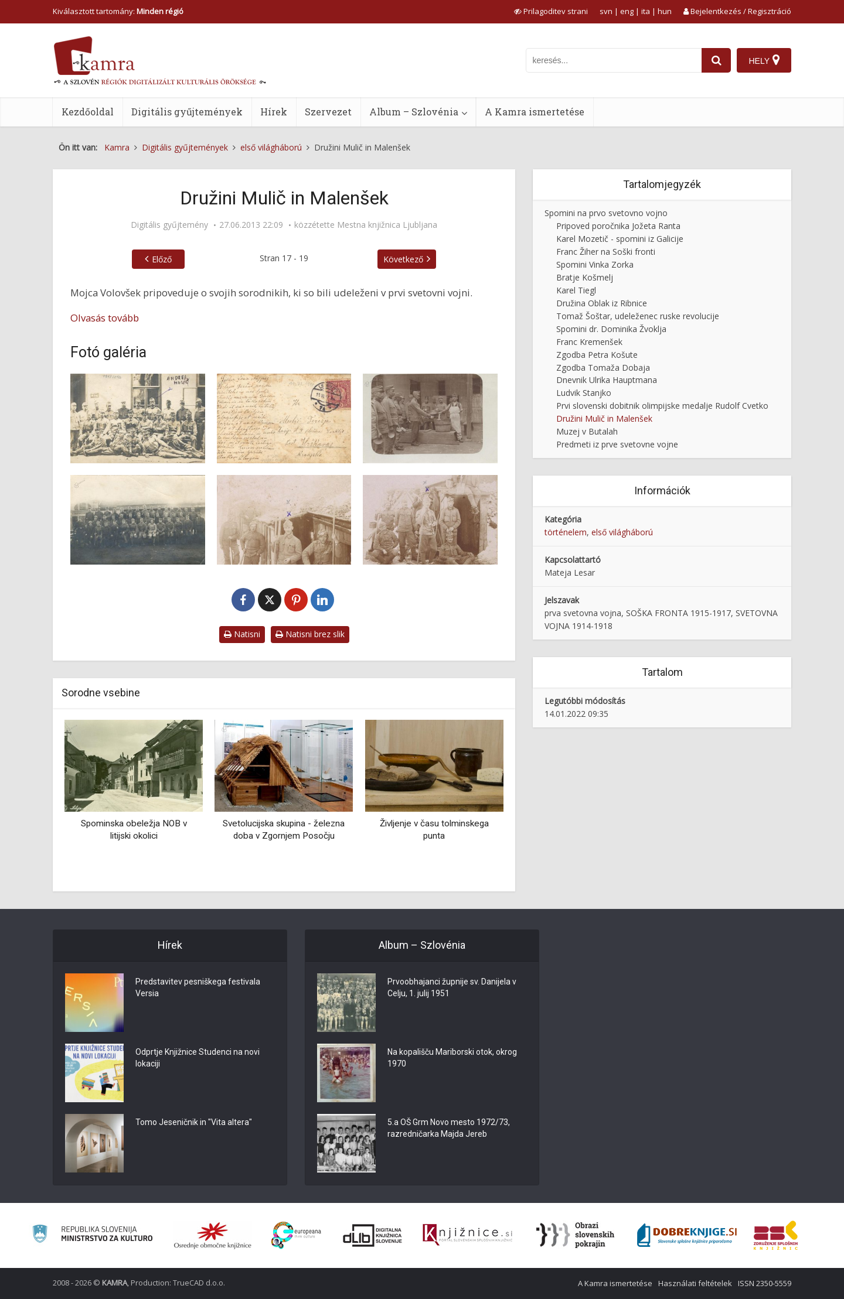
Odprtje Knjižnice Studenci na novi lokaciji (197, 1058)
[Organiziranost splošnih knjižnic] (212, 1235)
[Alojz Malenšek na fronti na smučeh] (430, 520)
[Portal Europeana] (296, 1235)
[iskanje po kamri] (614, 60)
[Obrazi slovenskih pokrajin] (575, 1235)
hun (665, 11)
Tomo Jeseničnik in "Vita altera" (193, 1122)
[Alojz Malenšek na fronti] (284, 520)
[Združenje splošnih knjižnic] (776, 1235)
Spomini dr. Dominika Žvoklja (611, 328)
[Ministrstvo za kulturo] (92, 1235)
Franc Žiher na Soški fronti (605, 251)
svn (606, 11)
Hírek (273, 111)
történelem (565, 532)
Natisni (242, 634)
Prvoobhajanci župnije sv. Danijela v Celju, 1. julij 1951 (451, 988)
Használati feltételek (695, 1283)
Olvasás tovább (104, 317)
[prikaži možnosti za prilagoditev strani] (551, 11)
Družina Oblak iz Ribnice (601, 303)
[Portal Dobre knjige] (687, 1235)
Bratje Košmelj (584, 277)
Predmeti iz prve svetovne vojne (617, 444)
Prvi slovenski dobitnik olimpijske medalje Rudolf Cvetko (662, 405)
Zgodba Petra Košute (597, 354)
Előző (162, 259)
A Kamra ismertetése (534, 111)
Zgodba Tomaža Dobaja (603, 367)
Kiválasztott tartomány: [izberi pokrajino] (118, 11)
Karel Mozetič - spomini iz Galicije (619, 238)
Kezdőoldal (88, 111)
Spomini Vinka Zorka (595, 264)
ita (645, 11)
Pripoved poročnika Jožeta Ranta (618, 225)
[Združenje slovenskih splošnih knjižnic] (467, 1235)
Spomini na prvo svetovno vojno (606, 212)
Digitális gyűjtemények (187, 111)
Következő (403, 259)
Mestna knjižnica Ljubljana (387, 225)
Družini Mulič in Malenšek (604, 418)
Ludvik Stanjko (583, 392)
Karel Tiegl (576, 290)
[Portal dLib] (373, 1235)
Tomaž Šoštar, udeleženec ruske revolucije (637, 316)
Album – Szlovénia (413, 111)
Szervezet (328, 111)
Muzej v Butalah (587, 431)
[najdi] (716, 60)
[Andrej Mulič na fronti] (137, 418)
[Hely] (764, 60)
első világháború (622, 532)
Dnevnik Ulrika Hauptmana (606, 379)
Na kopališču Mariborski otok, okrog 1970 (452, 1058)
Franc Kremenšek (589, 341)
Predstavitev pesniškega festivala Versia (197, 988)
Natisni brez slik (310, 634)
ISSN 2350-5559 (764, 1283)
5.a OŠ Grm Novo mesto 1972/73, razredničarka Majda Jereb (448, 1128)
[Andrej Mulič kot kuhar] (430, 418)
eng (627, 11)
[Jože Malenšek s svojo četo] (137, 520)
